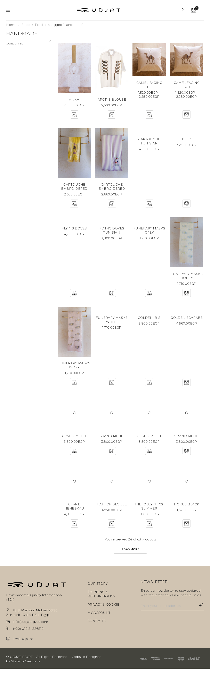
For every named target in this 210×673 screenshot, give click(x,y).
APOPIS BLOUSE (111, 102)
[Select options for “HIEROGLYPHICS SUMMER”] (149, 528)
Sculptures (14, 81)
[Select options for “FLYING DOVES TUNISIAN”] (111, 296)
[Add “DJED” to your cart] (187, 207)
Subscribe (199, 609)
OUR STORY (98, 588)
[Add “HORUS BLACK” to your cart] (187, 528)
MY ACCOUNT (99, 617)
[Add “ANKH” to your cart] (74, 117)
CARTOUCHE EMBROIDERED (74, 190)
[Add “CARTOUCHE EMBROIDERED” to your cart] (74, 207)
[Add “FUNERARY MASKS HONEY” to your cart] (187, 296)
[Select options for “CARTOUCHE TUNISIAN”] (149, 207)
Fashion (12, 58)
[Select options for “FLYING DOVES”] (74, 296)
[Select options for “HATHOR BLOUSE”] (111, 528)
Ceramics (13, 51)
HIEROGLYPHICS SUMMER (149, 511)
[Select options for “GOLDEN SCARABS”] (187, 386)
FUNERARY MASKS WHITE (112, 323)
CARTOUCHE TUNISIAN (149, 144)
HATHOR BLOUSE (112, 509)
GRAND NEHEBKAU (74, 509)
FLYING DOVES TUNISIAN (111, 233)
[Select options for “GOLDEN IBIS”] (149, 386)
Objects (12, 73)
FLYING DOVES (73, 231)
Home (11, 25)
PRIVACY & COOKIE (103, 609)
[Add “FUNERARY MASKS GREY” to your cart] (149, 296)
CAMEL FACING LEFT (149, 87)
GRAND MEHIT (74, 440)
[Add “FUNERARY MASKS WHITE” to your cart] (111, 386)
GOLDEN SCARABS (187, 321)
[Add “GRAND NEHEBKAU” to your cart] (74, 528)
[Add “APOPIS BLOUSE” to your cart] (111, 117)
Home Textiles (18, 66)
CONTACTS (97, 625)
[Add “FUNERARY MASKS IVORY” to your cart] (74, 386)
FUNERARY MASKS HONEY (187, 279)
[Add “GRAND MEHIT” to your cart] (74, 455)
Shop (26, 25)
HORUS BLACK (187, 509)
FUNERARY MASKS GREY (149, 233)
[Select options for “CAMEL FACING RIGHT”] (187, 117)
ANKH (74, 102)
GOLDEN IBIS (149, 321)
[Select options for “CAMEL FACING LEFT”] (149, 117)
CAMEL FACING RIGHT (187, 87)
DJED (187, 142)
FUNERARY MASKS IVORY (74, 369)
